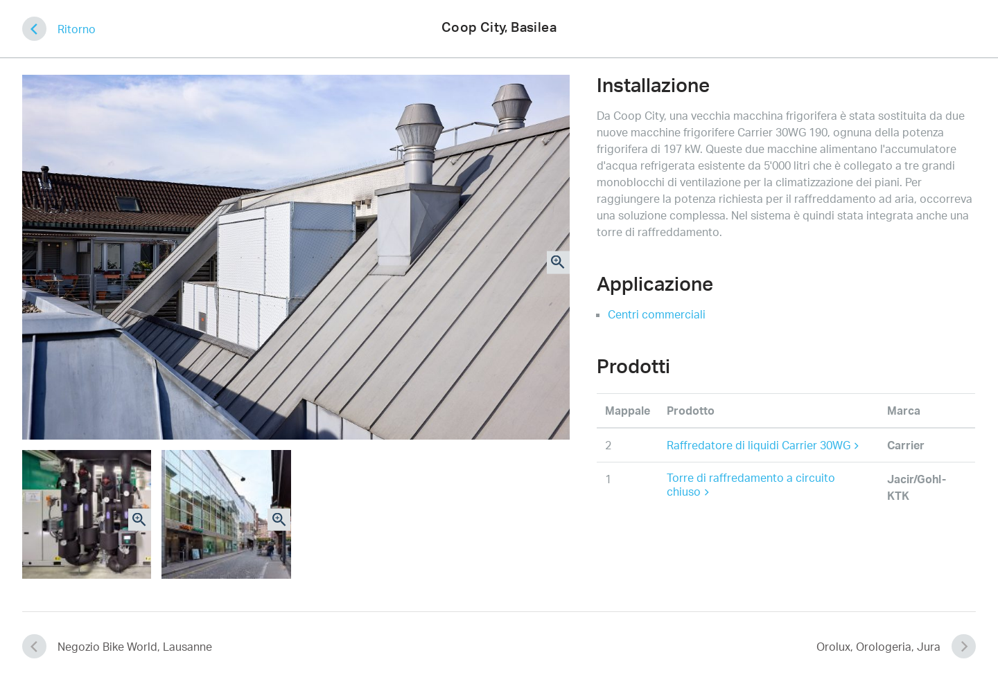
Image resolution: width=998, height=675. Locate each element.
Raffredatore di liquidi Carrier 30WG (763, 445)
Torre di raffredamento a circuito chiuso (751, 484)
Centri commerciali (657, 314)
